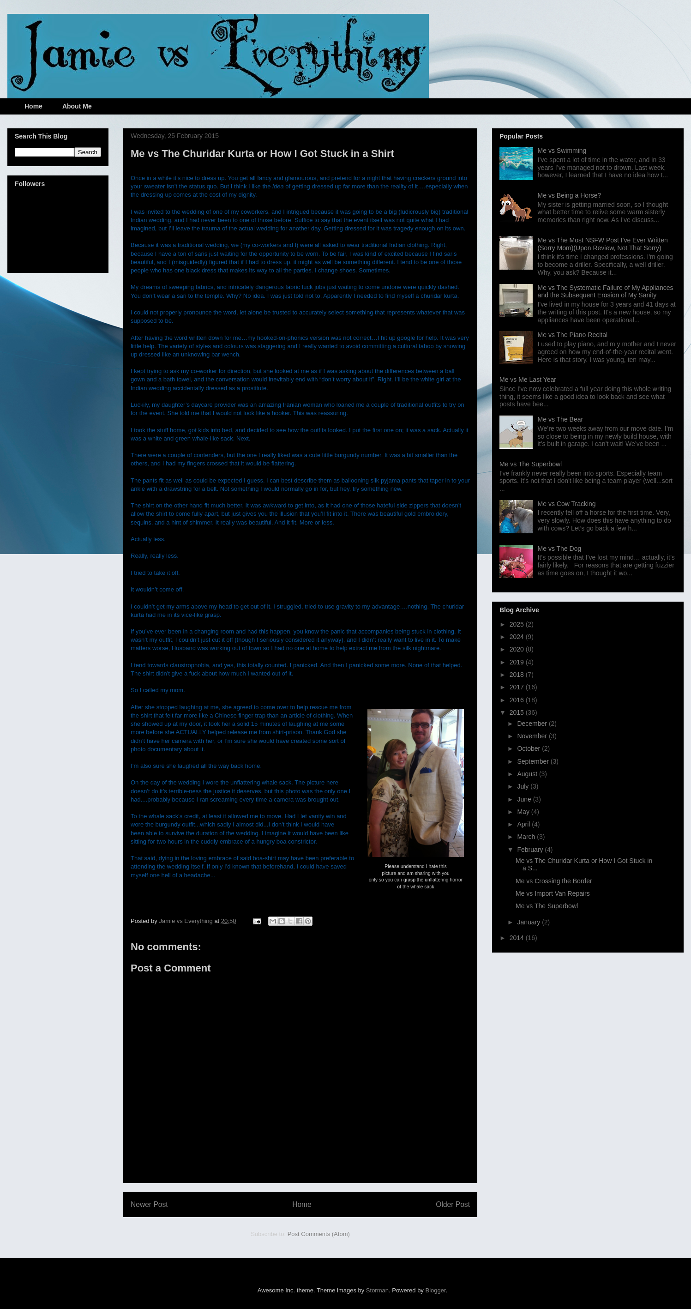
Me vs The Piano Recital (572, 334)
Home (33, 106)
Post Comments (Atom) (319, 1234)
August (528, 774)
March (527, 836)
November (532, 736)
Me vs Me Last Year (527, 379)
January (529, 922)
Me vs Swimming (562, 150)
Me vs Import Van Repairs (553, 893)
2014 (518, 937)
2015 (518, 712)
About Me (77, 106)
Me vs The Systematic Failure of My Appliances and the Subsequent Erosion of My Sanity (605, 291)
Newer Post (149, 1204)
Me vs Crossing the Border (554, 881)
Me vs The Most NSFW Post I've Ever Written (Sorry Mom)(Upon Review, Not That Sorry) (603, 244)
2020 (518, 649)
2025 (518, 624)
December (532, 723)
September (533, 761)
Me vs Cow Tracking (567, 503)
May (524, 811)
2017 (518, 687)
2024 (518, 636)
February (531, 849)
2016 (518, 700)
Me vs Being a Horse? (569, 195)
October (529, 748)
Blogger (436, 1290)
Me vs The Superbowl (530, 464)
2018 (518, 674)
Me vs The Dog (560, 548)
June (525, 799)
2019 (518, 662)
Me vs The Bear (560, 419)
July (523, 786)
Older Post (453, 1204)
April (524, 824)
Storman (377, 1290)
